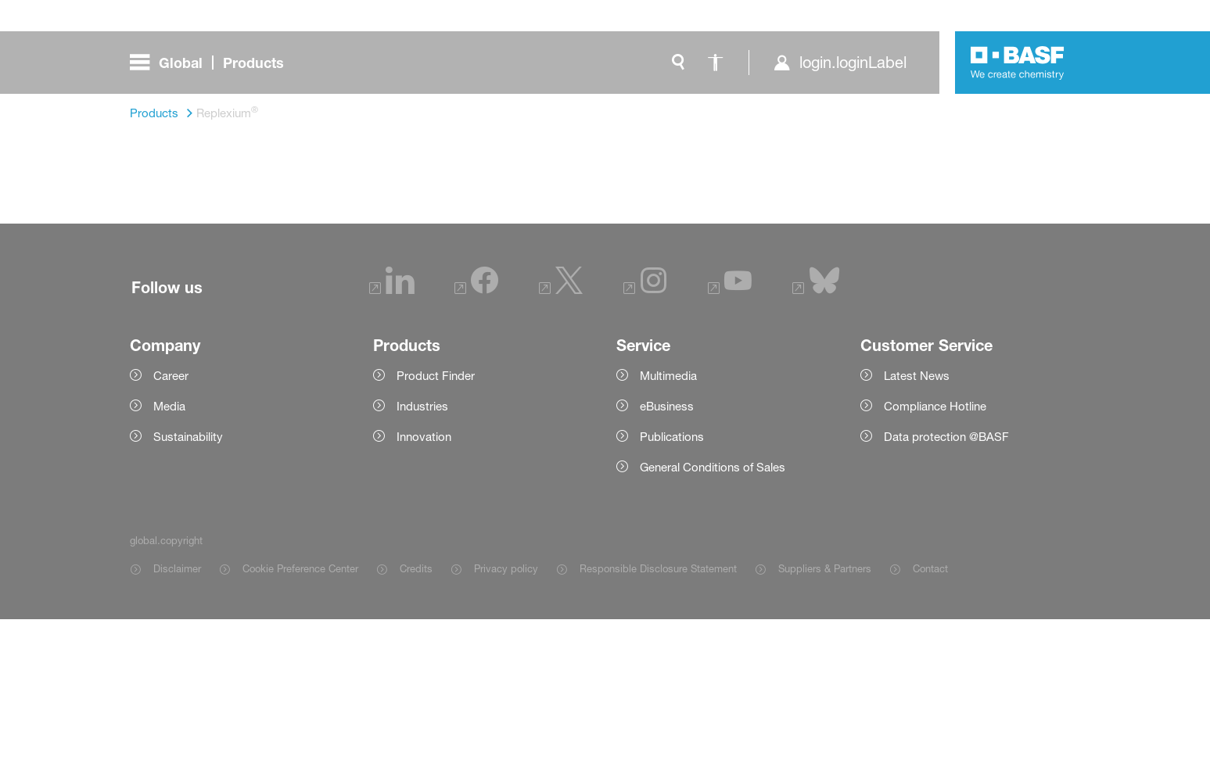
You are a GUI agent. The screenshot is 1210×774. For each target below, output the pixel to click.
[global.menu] (213, 62)
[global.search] (678, 62)
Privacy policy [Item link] (506, 723)
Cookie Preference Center (300, 723)
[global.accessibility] (715, 62)
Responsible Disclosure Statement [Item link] (658, 723)
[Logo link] (1018, 62)
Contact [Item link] (930, 723)
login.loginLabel (853, 62)
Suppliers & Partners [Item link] (824, 723)
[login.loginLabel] (840, 62)
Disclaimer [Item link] (177, 723)
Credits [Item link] (416, 723)
